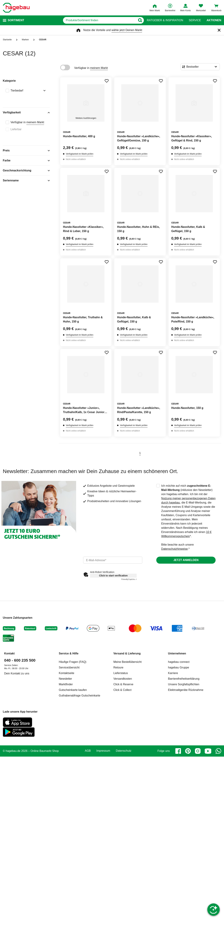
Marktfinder (66, 684)
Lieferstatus (120, 673)
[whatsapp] (218, 751)
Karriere (173, 673)
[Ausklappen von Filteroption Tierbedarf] (44, 91)
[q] (99, 20)
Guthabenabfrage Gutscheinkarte (79, 695)
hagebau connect (179, 661)
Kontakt (9, 653)
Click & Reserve (123, 684)
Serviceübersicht (69, 667)
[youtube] (208, 751)
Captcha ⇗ (129, 579)
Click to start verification (113, 575)
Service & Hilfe (68, 653)
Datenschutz (123, 750)
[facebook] (178, 751)
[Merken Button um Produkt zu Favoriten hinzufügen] (106, 81)
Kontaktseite (66, 673)
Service (195, 20)
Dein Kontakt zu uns (16, 673)
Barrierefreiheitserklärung (184, 678)
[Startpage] (16, 8)
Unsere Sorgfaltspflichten (183, 684)
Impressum (103, 750)
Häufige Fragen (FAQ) (72, 661)
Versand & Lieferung (127, 653)
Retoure (118, 667)
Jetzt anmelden (185, 560)
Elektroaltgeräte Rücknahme (185, 689)
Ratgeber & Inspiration (165, 20)
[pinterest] (188, 751)
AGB (88, 750)
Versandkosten (122, 678)
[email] (112, 560)
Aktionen (213, 20)
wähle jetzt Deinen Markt (126, 30)
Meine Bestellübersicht (127, 661)
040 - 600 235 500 (20, 660)
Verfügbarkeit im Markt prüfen (79, 154)
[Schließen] (219, 30)
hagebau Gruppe (178, 667)
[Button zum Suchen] (140, 20)
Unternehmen (177, 653)
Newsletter (65, 678)
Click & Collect (122, 689)
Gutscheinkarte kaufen (73, 689)
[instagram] (198, 751)
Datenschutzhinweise (174, 548)
